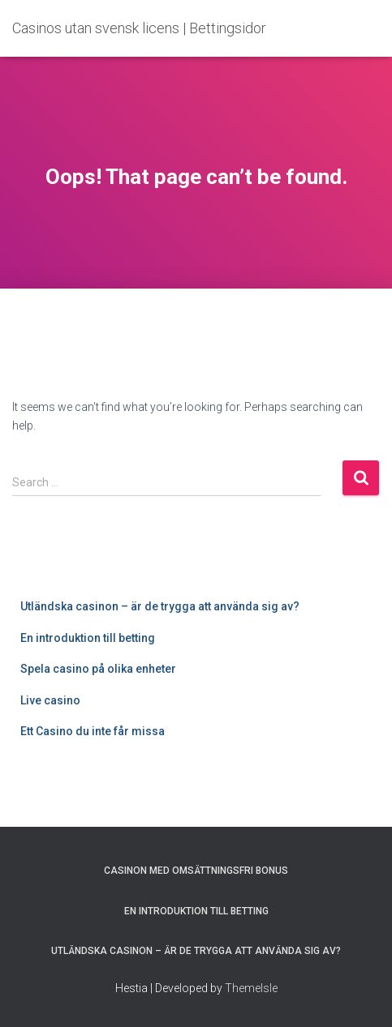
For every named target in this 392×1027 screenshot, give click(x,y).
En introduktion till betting (87, 637)
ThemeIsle (251, 988)
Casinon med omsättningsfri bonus (196, 870)
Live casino (50, 700)
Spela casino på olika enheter (98, 668)
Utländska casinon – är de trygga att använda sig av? (159, 606)
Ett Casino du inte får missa (92, 731)
